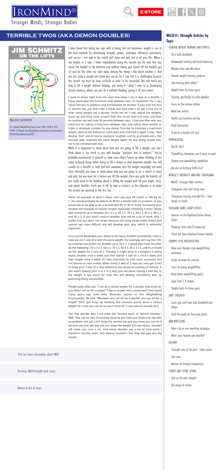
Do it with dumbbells (181, 54)
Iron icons (176, 357)
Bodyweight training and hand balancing (192, 61)
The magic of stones (181, 385)
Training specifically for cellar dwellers (190, 97)
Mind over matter (179, 111)
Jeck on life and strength (183, 378)
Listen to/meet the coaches (185, 260)
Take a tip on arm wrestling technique (190, 328)
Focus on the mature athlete (185, 104)
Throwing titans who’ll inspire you (188, 227)
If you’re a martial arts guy (185, 132)
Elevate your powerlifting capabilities (189, 161)
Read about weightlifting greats (187, 274)
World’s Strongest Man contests (187, 182)
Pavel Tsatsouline (179, 125)
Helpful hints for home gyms (185, 90)
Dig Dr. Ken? (177, 146)
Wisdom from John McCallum (185, 69)
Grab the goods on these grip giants (189, 314)
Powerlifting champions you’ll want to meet (193, 154)
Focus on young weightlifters (185, 267)
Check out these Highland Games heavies (192, 234)
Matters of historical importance (187, 364)
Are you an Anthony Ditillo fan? (187, 168)
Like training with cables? (184, 83)
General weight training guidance (188, 76)
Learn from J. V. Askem (182, 281)
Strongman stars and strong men (188, 189)
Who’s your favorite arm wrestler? (188, 335)
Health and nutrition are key (185, 118)
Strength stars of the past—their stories (191, 349)
